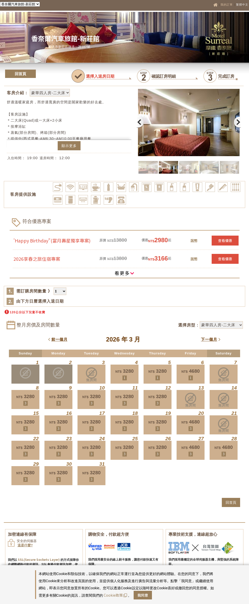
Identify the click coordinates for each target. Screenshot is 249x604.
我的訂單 (227, 4)
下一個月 (209, 339)
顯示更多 (69, 146)
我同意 (142, 595)
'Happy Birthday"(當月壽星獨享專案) (51, 240)
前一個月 (59, 339)
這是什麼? (25, 545)
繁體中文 (242, 4)
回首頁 (20, 74)
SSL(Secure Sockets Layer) (39, 559)
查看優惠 (225, 240)
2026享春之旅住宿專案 (36, 258)
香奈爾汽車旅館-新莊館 (65, 38)
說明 (194, 240)
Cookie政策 (115, 595)
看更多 (124, 273)
